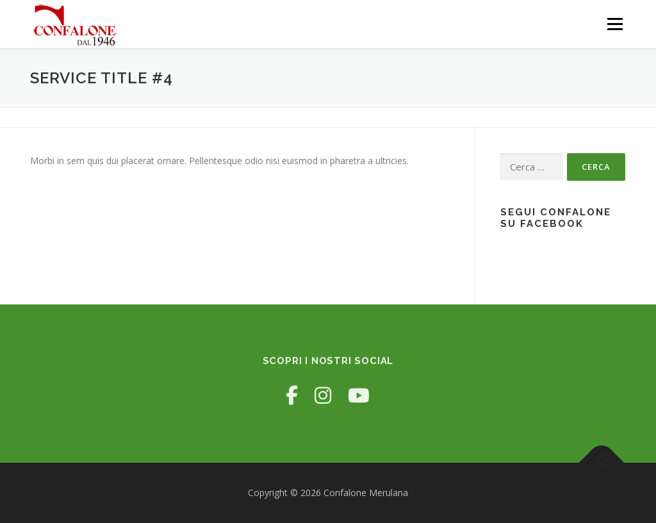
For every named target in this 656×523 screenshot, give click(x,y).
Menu (614, 24)
